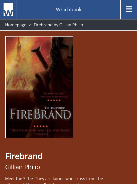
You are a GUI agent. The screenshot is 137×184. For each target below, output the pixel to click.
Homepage (15, 25)
